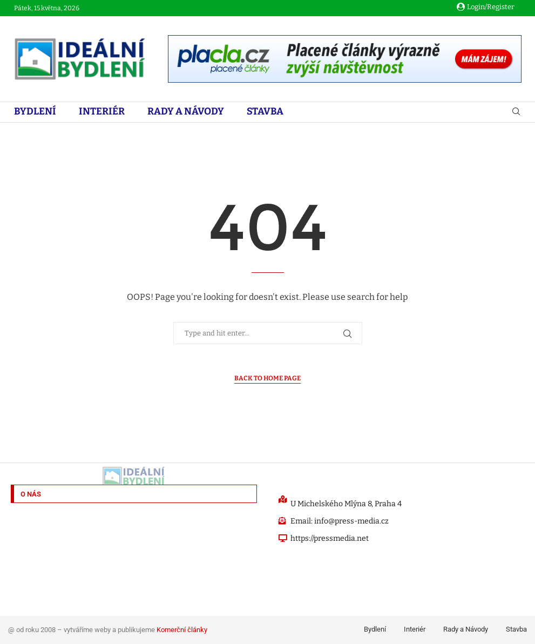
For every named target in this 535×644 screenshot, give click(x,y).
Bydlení (35, 111)
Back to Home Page (267, 378)
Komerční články (182, 630)
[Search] (516, 112)
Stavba (265, 111)
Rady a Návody (185, 111)
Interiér (102, 111)
